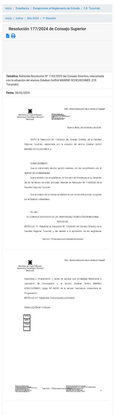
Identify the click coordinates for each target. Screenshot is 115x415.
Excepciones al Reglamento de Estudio (56, 8)
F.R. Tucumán (92, 8)
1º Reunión (49, 18)
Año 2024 (33, 18)
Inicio (8, 8)
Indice (19, 18)
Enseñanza (22, 8)
